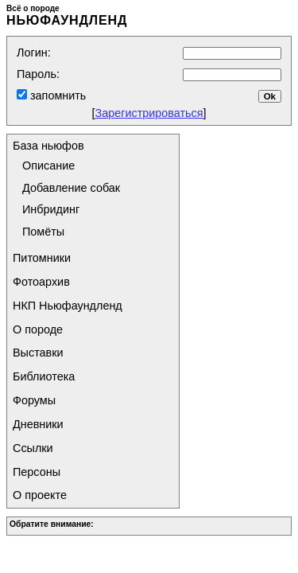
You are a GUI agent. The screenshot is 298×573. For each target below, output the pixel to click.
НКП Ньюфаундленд (67, 305)
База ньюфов (48, 145)
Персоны (36, 472)
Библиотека (44, 376)
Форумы (34, 400)
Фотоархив (41, 281)
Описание (48, 165)
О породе (38, 329)
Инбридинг (50, 209)
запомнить (56, 95)
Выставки (38, 352)
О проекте (40, 495)
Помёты (43, 231)
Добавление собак (71, 187)
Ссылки (33, 448)
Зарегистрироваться (149, 113)
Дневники (38, 424)
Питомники (42, 257)
